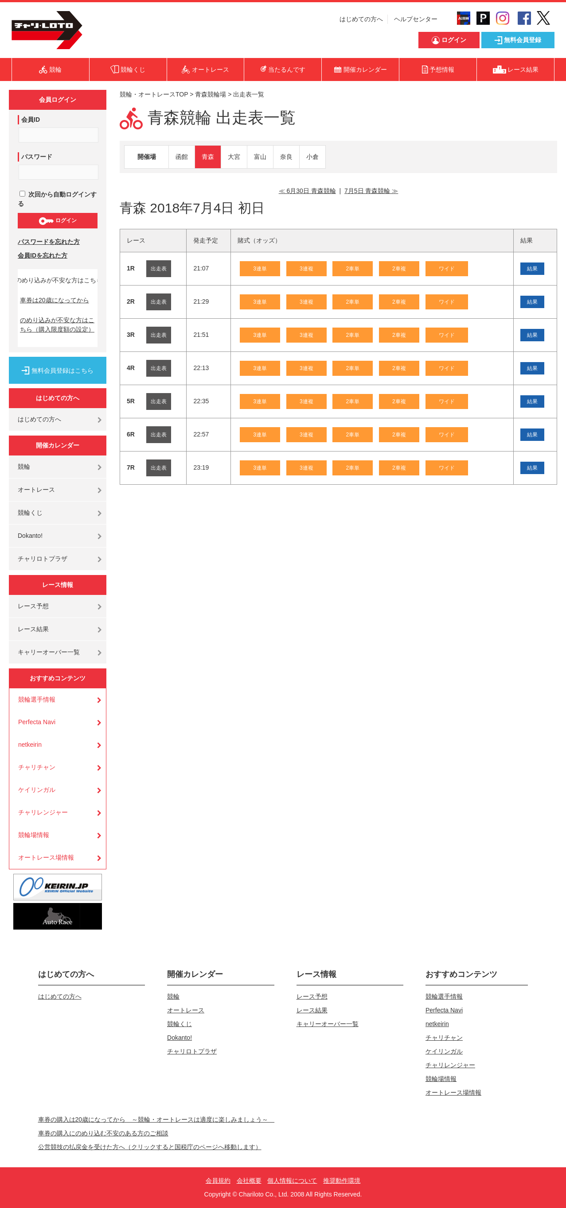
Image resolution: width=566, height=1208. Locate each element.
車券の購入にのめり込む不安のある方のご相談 (103, 1133)
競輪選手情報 (36, 699)
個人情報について (292, 1180)
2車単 (352, 269)
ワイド (447, 269)
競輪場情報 (33, 834)
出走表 (159, 269)
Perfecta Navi (36, 722)
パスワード (36, 156)
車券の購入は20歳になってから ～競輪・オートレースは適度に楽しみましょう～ (156, 1119)
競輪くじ (30, 512)
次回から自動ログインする (57, 199)
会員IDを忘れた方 (42, 255)
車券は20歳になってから (54, 300)
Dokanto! (30, 535)
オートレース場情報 (46, 857)
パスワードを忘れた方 (49, 241)
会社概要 (249, 1180)
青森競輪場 (210, 94)
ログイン (57, 221)
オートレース (36, 489)
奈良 (286, 156)
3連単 (260, 269)
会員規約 (218, 1180)
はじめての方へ (361, 19)
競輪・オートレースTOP (154, 94)
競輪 (24, 466)
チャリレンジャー (43, 812)
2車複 (399, 269)
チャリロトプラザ (42, 558)
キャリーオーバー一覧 (49, 652)
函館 (182, 156)
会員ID (30, 119)
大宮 (234, 156)
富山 (260, 156)
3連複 (306, 269)
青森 (208, 156)
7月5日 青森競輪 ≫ (371, 190)
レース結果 (33, 629)
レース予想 (33, 606)
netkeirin (30, 744)
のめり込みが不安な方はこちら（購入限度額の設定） (57, 324)
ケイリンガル (36, 789)
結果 (532, 269)
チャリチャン (36, 767)
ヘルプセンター (415, 19)
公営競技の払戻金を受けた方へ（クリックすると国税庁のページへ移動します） (150, 1146)
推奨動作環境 (341, 1180)
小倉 (312, 156)
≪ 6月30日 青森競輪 (307, 190)
